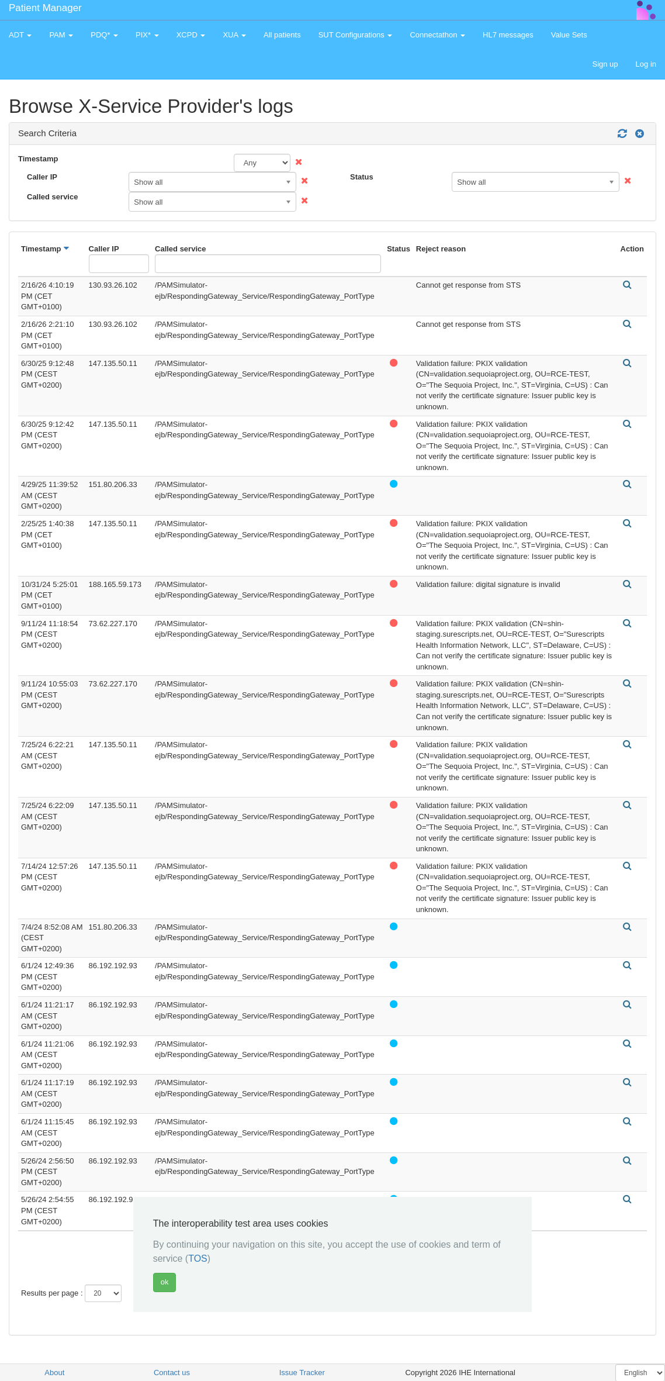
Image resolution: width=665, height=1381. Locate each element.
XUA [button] (234, 34)
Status (361, 176)
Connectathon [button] (437, 34)
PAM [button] (61, 34)
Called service (52, 196)
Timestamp (38, 158)
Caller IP (42, 176)
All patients (282, 34)
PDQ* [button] (104, 34)
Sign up (605, 64)
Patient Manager (45, 7)
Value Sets (569, 34)
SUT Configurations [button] (355, 34)
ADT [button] (20, 34)
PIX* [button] (147, 34)
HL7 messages (508, 34)
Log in (646, 64)
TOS (197, 1258)
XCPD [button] (191, 34)
